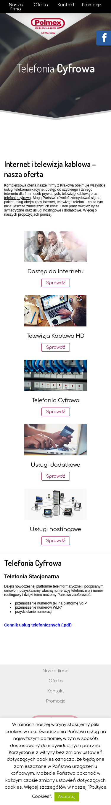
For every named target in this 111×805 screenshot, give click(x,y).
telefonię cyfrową (17, 198)
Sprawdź (55, 282)
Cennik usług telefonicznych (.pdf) (38, 625)
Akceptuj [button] (66, 797)
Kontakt (66, 5)
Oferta (41, 5)
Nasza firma (16, 7)
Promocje (91, 5)
